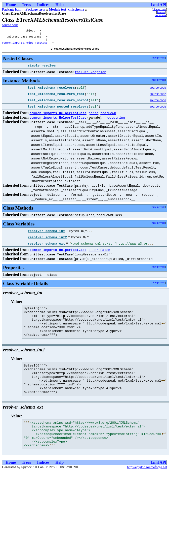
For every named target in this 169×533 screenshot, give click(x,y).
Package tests (35, 9)
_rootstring (114, 121)
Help (59, 5)
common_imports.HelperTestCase (25, 45)
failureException (90, 75)
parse (93, 116)
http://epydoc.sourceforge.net (147, 488)
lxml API (158, 5)
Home (11, 5)
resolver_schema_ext (46, 247)
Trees (26, 5)
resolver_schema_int (46, 234)
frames (161, 12)
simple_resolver (42, 69)
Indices (43, 5)
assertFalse (99, 253)
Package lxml (11, 9)
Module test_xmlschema (66, 9)
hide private (159, 9)
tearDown (108, 116)
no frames (160, 15)
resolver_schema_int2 (47, 240)
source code (10, 25)
